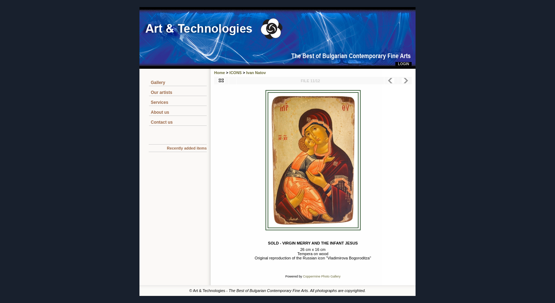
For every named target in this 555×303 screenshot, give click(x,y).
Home (219, 73)
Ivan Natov (256, 73)
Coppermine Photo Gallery (322, 276)
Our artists (161, 92)
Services (159, 102)
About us (160, 112)
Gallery (158, 82)
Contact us (162, 122)
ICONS (235, 73)
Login (403, 64)
